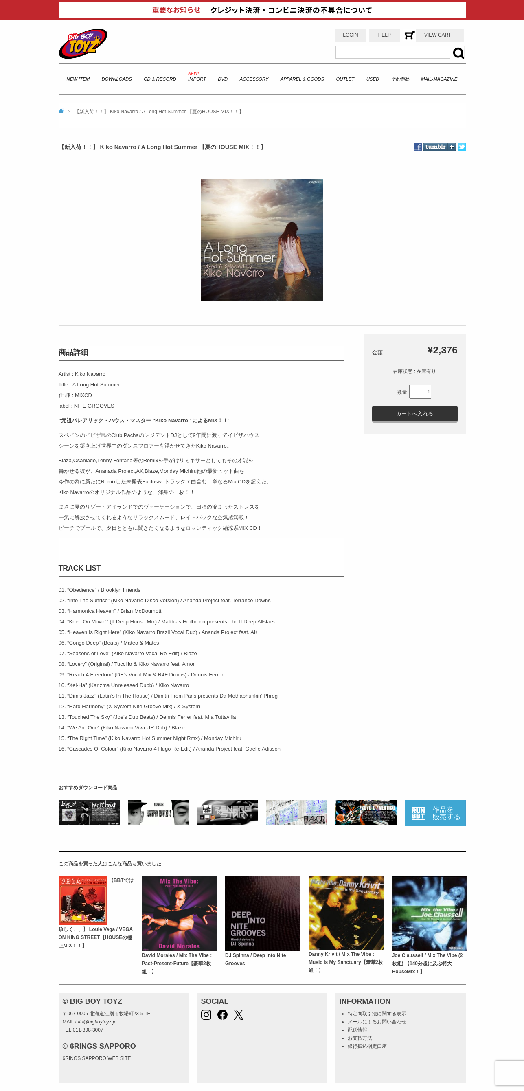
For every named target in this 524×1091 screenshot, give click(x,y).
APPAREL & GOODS (302, 79)
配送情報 (357, 1030)
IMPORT (197, 79)
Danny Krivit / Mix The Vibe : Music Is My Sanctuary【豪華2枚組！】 (346, 962)
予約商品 (400, 79)
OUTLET (345, 79)
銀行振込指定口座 (367, 1046)
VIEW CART (437, 35)
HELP (384, 35)
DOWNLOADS (117, 79)
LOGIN (350, 35)
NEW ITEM (78, 79)
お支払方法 (360, 1038)
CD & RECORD (160, 79)
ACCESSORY (254, 79)
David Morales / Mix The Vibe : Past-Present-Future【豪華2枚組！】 (177, 964)
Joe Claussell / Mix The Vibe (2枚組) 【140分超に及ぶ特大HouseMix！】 (427, 964)
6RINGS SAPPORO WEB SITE (97, 1058)
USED (372, 79)
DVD (223, 79)
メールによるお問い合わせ (377, 1022)
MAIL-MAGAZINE (439, 79)
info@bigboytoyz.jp (96, 1022)
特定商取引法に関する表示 (377, 1013)
